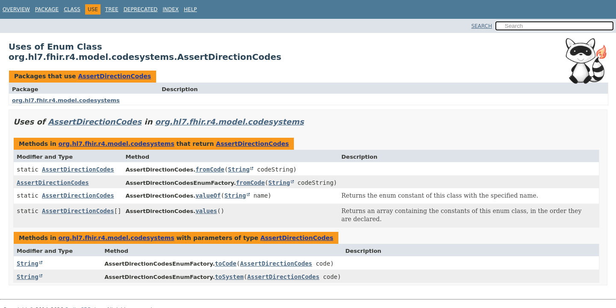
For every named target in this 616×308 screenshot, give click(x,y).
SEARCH (481, 26)
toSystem (229, 276)
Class (72, 9)
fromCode (209, 169)
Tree (111, 9)
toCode (226, 263)
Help (190, 9)
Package (47, 9)
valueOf (208, 195)
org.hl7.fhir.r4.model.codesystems (66, 100)
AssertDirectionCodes (114, 76)
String (239, 169)
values (206, 210)
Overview (16, 9)
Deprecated (141, 9)
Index (171, 9)
